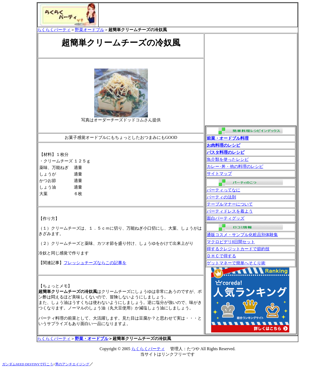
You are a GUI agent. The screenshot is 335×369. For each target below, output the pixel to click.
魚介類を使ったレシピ (228, 159)
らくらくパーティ (54, 29)
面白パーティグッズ (225, 218)
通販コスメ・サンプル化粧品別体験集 (242, 234)
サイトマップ (219, 173)
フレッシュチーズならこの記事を (95, 262)
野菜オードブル (89, 29)
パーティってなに (223, 190)
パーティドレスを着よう (230, 211)
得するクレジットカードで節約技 (238, 249)
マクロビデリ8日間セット (231, 242)
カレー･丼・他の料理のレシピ (235, 166)
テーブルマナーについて (230, 204)
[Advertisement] (198, 15)
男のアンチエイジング (72, 364)
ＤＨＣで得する (221, 256)
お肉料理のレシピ (223, 145)
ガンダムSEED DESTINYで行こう (27, 364)
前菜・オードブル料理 (228, 138)
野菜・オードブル (91, 338)
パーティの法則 (221, 197)
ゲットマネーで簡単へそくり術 (236, 263)
